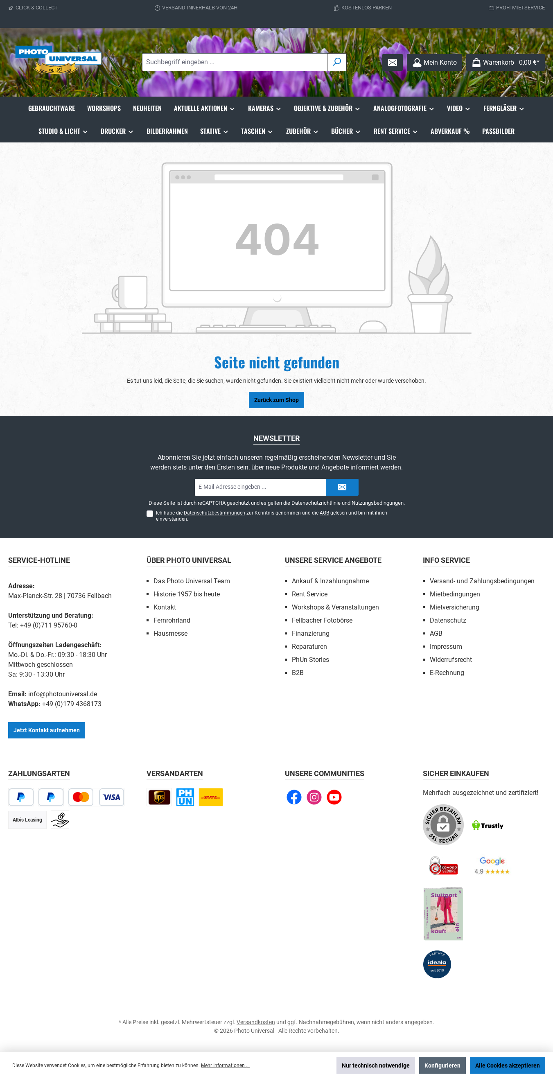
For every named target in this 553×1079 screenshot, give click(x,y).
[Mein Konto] (434, 62)
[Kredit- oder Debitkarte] (96, 797)
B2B (298, 673)
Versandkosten (256, 1022)
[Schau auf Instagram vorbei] (314, 797)
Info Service (446, 560)
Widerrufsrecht (451, 660)
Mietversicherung (454, 607)
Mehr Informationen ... (225, 1065)
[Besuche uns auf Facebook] (294, 797)
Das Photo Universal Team (191, 581)
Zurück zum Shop (276, 400)
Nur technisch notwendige (376, 1065)
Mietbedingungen (455, 594)
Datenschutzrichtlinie (316, 503)
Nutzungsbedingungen (378, 503)
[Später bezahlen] (51, 797)
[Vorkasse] (60, 819)
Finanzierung (311, 633)
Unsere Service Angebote (333, 560)
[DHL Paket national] (211, 797)
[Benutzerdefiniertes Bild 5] (443, 914)
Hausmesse (170, 633)
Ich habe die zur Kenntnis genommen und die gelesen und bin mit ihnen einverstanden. (271, 516)
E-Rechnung (447, 673)
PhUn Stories (310, 660)
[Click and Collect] (185, 797)
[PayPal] (21, 797)
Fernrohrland (171, 620)
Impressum (446, 646)
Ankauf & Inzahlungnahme (330, 581)
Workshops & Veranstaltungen (335, 607)
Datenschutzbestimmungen (214, 513)
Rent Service (309, 594)
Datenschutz (448, 620)
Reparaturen (309, 646)
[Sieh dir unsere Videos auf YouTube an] (334, 797)
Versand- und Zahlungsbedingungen (482, 581)
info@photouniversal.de (62, 694)
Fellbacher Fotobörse (322, 620)
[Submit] (342, 487)
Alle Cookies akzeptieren (507, 1065)
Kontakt (164, 607)
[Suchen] (337, 62)
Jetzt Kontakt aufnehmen (47, 730)
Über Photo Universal (189, 560)
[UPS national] (159, 797)
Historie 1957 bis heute (186, 594)
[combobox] (234, 62)
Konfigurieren (442, 1065)
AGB (324, 513)
